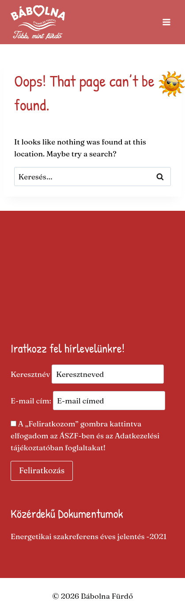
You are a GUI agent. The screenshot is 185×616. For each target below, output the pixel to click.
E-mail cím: (88, 400)
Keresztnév (30, 374)
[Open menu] (166, 22)
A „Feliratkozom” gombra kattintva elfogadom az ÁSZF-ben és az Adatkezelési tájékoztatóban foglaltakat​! (85, 435)
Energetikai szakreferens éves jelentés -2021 (88, 536)
